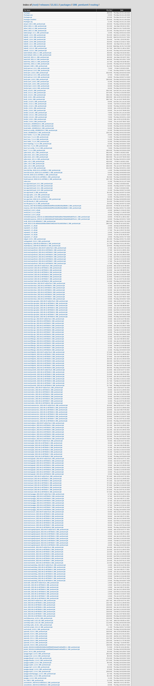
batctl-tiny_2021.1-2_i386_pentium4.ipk (36, 64)
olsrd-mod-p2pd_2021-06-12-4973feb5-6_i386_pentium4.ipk (43, 452)
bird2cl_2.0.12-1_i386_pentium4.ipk (35, 117)
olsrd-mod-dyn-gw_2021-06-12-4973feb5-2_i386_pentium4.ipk (44, 321)
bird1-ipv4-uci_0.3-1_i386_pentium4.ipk (36, 68)
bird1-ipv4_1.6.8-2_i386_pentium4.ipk (36, 73)
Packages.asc (28, 15)
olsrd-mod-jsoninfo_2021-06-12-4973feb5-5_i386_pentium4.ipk (44, 379)
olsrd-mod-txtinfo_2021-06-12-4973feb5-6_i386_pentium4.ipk (43, 558)
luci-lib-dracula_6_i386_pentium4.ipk (36, 201)
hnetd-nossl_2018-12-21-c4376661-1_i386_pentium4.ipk (42, 177)
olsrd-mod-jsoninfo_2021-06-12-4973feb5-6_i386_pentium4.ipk (44, 381)
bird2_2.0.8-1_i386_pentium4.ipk (34, 97)
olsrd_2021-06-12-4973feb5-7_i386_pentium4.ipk (39, 614)
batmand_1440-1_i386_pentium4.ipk (35, 66)
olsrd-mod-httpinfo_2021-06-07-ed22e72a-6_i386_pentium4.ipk (44, 352)
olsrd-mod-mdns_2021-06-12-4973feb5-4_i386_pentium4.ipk (43, 394)
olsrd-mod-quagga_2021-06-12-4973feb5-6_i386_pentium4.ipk (44, 505)
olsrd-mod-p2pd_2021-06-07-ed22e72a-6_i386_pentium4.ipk (43, 441)
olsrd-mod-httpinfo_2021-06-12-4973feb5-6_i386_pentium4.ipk (44, 363)
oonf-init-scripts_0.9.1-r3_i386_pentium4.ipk (38, 627)
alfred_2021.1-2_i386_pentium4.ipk (35, 28)
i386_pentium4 (80, 5)
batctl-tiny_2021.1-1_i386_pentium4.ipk (36, 61)
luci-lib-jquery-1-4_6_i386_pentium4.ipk (36, 203)
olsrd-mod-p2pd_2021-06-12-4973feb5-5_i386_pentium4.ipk (43, 450)
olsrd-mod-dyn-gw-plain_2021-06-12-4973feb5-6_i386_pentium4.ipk (45, 312)
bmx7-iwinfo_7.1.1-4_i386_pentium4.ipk (37, 135)
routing (94, 5)
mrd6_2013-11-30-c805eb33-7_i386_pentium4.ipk (39, 221)
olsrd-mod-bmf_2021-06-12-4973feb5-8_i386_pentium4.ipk (42, 281)
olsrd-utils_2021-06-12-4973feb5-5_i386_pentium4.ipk (41, 591)
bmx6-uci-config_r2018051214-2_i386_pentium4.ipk (40, 130)
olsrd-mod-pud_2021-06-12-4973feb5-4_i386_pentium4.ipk (42, 483)
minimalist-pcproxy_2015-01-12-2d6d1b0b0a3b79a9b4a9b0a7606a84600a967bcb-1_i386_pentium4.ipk (57, 217)
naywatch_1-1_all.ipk (30, 226)
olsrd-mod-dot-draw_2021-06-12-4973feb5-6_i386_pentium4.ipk (44, 294)
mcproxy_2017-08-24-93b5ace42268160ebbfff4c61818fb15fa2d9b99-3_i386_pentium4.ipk (52, 208)
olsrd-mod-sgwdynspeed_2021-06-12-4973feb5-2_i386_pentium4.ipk (46, 532)
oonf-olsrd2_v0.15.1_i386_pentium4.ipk (36, 629)
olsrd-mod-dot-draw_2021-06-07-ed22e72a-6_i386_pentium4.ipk (44, 283)
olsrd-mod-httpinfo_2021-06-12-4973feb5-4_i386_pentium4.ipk (44, 359)
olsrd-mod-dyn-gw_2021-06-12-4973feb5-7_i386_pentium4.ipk (44, 332)
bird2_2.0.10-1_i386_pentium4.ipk (35, 90)
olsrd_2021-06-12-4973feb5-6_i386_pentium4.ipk (39, 611)
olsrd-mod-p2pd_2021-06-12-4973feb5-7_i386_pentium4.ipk (43, 454)
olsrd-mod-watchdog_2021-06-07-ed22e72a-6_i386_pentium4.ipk (45, 565)
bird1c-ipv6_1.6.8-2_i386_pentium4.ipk (36, 84)
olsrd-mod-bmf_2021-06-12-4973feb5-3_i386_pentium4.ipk (42, 270)
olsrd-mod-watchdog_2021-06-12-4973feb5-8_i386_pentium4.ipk (44, 580)
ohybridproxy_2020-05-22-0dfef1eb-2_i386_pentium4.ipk (42, 243)
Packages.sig (28, 21)
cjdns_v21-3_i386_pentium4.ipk (34, 166)
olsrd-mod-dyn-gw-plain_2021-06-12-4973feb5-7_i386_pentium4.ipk (45, 314)
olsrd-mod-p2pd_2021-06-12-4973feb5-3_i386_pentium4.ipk (43, 445)
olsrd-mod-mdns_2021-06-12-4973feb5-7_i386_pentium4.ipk (43, 401)
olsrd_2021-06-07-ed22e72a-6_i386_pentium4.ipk (39, 600)
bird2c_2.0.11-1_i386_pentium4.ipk (35, 104)
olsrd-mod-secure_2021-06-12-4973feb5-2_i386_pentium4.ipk (43, 514)
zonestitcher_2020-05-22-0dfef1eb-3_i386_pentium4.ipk (42, 685)
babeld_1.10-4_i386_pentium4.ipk (35, 39)
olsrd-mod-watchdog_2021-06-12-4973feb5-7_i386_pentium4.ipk (44, 578)
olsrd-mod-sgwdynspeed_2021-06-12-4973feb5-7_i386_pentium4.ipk (46, 543)
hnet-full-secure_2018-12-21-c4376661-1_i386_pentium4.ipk (43, 172)
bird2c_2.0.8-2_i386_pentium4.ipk (35, 110)
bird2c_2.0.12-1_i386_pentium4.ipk (35, 106)
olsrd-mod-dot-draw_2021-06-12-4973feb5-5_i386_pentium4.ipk (44, 292)
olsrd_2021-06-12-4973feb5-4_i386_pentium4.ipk (39, 607)
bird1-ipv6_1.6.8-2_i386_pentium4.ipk (36, 79)
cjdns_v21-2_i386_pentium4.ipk (34, 163)
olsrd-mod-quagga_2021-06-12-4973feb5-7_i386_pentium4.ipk (44, 507)
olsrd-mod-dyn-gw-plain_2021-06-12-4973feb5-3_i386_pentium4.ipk (45, 305)
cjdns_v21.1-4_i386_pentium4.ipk (34, 168)
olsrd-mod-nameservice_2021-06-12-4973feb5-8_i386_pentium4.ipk (45, 421)
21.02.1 (55, 5)
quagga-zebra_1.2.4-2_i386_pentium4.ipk (37, 676)
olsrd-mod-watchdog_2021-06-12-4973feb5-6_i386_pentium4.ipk (44, 576)
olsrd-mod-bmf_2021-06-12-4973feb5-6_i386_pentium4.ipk (42, 276)
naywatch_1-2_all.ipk (30, 228)
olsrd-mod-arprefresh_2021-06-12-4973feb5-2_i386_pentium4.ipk (45, 250)
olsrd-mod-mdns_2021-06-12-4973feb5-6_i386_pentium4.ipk (43, 398)
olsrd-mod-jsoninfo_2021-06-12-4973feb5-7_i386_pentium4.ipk (44, 383)
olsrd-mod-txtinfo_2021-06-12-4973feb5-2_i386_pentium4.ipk (43, 549)
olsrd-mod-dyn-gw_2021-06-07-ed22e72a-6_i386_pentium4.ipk (44, 319)
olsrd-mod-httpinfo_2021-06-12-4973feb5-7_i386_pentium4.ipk (44, 365)
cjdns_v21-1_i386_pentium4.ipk (34, 161)
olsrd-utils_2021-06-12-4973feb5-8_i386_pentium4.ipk (41, 598)
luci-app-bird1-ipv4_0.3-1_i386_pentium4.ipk (38, 183)
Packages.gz (28, 17)
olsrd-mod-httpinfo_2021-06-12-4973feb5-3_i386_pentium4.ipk (44, 356)
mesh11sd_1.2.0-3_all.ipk (32, 214)
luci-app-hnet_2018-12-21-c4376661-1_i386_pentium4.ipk (42, 199)
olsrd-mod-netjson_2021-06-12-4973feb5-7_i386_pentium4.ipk (44, 436)
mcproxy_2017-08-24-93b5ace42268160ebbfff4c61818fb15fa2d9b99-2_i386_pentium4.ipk (52, 206)
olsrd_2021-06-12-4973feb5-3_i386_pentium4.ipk (39, 605)
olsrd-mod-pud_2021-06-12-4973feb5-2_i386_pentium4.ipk (42, 478)
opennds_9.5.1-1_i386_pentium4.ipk (35, 638)
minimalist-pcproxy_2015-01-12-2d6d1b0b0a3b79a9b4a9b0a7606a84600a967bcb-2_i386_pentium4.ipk (57, 219)
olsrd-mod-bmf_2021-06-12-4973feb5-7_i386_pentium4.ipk (42, 279)
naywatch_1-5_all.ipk (30, 232)
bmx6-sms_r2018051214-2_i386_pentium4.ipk (38, 126)
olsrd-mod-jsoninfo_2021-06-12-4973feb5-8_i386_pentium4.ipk (44, 385)
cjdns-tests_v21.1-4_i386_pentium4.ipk (36, 159)
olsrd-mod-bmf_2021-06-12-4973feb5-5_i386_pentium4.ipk (42, 274)
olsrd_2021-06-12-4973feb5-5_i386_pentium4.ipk (39, 609)
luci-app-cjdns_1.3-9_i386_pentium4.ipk (37, 197)
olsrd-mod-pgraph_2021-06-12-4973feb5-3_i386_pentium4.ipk (44, 463)
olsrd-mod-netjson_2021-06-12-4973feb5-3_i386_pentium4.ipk (44, 427)
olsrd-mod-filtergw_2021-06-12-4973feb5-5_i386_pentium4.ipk (44, 343)
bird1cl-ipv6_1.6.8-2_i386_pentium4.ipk (36, 88)
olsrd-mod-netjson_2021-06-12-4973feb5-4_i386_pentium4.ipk (44, 430)
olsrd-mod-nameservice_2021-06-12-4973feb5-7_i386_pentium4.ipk (45, 418)
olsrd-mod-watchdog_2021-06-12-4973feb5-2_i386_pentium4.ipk (44, 567)
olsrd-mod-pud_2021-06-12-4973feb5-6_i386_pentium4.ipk (42, 487)
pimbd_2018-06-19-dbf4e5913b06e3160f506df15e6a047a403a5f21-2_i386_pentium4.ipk (52, 649)
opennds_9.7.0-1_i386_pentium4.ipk (35, 642)
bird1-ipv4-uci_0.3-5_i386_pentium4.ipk (36, 70)
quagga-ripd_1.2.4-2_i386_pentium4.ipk (36, 667)
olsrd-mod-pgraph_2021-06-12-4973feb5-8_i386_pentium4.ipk (44, 474)
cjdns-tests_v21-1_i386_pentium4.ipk (36, 152)
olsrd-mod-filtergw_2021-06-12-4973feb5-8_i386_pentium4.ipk (44, 350)
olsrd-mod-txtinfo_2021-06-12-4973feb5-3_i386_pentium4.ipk (43, 552)
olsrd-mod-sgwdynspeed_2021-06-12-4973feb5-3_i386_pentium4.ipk (46, 534)
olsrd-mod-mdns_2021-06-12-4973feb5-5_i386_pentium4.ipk (43, 396)
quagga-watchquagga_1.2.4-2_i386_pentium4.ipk (40, 674)
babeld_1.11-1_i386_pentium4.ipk (35, 44)
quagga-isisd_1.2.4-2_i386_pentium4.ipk (37, 656)
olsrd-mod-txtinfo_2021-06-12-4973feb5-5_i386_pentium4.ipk (43, 556)
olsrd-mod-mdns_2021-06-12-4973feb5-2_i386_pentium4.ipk (43, 390)
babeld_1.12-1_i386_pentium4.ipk (35, 46)
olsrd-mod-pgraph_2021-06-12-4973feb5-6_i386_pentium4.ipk (44, 469)
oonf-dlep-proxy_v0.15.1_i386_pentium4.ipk (38, 618)
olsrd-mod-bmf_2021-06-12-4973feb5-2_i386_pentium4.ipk (42, 268)
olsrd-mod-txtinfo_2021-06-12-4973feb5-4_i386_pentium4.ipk (43, 554)
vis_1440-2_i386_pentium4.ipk (33, 680)
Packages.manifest (30, 19)
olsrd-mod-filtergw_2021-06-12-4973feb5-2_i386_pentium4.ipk (44, 336)
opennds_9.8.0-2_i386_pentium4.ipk (35, 645)
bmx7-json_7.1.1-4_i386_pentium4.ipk (36, 137)
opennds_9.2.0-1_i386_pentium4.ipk (35, 631)
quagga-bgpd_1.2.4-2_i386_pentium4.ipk (37, 653)
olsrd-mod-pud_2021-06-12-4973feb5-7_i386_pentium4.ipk (42, 489)
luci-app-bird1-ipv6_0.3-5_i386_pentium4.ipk (38, 190)
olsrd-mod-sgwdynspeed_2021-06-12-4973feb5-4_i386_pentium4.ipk (46, 536)
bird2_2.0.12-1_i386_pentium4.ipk (35, 95)
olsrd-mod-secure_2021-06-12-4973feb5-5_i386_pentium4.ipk (43, 520)
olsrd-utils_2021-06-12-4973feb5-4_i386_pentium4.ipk (41, 589)
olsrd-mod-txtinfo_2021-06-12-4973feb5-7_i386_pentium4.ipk (43, 560)
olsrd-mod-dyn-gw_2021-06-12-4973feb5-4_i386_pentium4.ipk (44, 325)
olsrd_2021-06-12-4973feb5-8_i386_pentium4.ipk (39, 616)
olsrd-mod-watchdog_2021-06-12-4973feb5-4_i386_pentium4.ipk (44, 571)
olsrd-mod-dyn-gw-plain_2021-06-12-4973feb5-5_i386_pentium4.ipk (45, 310)
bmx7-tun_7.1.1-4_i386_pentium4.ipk (36, 146)
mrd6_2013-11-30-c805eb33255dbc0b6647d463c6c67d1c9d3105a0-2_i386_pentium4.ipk (52, 223)
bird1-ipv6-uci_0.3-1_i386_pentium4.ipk (36, 75)
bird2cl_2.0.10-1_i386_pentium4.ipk (35, 112)
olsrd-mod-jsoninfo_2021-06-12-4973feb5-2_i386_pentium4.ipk (44, 372)
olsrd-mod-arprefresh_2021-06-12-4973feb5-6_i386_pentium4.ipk (45, 259)
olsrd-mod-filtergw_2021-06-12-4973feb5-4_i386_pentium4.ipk (44, 341)
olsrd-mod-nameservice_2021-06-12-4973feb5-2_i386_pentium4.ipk (45, 407)
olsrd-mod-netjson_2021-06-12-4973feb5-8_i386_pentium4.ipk (44, 438)
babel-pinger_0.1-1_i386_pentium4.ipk (36, 33)
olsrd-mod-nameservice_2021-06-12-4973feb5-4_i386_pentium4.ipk (45, 412)
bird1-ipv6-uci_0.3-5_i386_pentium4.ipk (36, 77)
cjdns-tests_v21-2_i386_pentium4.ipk (36, 155)
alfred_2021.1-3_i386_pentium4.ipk (35, 30)
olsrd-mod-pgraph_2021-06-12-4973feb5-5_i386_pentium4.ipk (44, 467)
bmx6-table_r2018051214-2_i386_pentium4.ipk (39, 128)
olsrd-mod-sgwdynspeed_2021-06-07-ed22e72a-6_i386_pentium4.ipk (46, 529)
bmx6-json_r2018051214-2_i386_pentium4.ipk (39, 124)
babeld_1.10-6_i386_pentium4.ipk (35, 42)
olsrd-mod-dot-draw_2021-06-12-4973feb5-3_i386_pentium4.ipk (44, 288)
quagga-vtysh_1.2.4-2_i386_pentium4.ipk (37, 671)
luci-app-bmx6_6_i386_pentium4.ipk (35, 192)
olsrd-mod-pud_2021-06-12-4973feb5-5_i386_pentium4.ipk (42, 485)
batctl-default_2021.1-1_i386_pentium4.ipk (37, 53)
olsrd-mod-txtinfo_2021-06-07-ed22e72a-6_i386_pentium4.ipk (44, 547)
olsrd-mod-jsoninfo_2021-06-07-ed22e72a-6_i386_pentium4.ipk (44, 370)
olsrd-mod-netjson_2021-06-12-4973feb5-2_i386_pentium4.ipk (44, 425)
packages (65, 5)
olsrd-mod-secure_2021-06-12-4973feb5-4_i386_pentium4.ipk (43, 518)
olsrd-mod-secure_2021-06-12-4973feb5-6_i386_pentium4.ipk (43, 523)
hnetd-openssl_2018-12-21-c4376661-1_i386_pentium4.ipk (42, 179)
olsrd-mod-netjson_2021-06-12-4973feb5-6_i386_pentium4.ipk (44, 434)
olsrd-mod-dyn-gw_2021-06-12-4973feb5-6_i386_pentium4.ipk (44, 330)
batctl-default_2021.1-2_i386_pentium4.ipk (37, 55)
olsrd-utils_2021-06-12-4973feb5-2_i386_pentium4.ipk (41, 585)
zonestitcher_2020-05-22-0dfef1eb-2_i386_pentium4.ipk (42, 682)
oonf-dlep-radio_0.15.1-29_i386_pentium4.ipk (38, 620)
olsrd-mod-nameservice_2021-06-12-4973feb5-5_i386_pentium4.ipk (45, 414)
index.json (27, 181)
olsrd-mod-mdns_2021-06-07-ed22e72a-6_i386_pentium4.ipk (43, 387)
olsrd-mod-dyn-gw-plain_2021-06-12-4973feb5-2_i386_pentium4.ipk (45, 303)
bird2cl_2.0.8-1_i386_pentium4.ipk (35, 119)
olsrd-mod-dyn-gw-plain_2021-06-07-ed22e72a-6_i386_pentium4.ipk (46, 301)
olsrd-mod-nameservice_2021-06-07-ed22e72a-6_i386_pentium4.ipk (46, 405)
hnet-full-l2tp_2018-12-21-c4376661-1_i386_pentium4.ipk (42, 170)
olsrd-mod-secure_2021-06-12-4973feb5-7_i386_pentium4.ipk (43, 525)
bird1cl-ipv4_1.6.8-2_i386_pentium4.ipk (36, 86)
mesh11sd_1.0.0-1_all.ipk (32, 210)
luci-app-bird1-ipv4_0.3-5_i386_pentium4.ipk (38, 186)
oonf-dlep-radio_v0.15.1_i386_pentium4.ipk (38, 625)
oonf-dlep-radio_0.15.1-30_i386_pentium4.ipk (38, 622)
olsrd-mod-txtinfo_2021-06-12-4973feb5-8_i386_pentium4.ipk (43, 563)
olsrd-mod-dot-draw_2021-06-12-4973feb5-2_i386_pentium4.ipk (44, 285)
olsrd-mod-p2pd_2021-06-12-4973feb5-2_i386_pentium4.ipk (43, 443)
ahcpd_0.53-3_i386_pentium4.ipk (34, 24)
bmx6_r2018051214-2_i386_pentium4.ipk (37, 132)
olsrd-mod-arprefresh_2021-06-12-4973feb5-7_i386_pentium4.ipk (45, 261)
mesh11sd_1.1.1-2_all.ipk (32, 212)
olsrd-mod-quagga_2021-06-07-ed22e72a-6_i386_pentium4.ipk (44, 494)
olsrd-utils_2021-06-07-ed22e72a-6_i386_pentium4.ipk (41, 583)
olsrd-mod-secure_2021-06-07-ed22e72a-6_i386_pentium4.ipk (44, 512)
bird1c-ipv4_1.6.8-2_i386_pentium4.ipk (36, 81)
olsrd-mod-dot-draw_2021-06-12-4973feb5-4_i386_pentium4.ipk (44, 290)
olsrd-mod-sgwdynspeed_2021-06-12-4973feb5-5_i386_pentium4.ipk (46, 538)
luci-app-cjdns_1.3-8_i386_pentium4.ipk (37, 195)
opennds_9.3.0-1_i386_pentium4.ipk (35, 634)
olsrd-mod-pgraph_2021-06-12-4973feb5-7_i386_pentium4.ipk (44, 472)
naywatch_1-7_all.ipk (30, 237)
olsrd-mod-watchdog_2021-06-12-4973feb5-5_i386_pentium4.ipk (44, 574)
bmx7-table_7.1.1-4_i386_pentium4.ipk (36, 141)
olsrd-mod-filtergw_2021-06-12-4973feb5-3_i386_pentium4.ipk (44, 339)
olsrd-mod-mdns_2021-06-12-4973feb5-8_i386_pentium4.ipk (43, 403)
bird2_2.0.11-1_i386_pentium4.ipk (35, 92)
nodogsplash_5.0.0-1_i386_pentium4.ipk (37, 241)
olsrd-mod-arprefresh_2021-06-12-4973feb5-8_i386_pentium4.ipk (45, 263)
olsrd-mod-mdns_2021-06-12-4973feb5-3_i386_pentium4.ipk (43, 392)
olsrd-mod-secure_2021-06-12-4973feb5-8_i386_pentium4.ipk (43, 527)
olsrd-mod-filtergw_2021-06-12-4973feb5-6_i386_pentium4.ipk (44, 345)
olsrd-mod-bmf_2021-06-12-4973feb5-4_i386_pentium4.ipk (42, 272)
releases (44, 5)
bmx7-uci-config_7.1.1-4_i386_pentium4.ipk (38, 148)
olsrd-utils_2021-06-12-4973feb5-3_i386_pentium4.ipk (41, 587)
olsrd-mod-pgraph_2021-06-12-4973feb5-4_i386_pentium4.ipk (44, 465)
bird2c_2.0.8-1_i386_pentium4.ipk (35, 108)
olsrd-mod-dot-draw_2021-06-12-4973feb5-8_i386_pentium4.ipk (44, 299)
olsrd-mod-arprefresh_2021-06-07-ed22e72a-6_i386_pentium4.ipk (45, 248)
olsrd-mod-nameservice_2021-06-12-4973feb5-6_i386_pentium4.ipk (45, 416)
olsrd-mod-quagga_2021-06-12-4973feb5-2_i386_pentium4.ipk (44, 496)
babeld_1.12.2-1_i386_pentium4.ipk (35, 50)
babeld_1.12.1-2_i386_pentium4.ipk (35, 48)
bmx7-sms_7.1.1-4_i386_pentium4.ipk (36, 139)
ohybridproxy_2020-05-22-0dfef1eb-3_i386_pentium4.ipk (42, 245)
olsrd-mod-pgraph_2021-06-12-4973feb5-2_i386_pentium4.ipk (44, 461)
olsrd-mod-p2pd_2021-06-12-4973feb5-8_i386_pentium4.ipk (43, 456)
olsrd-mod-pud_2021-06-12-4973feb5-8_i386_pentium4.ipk (42, 492)
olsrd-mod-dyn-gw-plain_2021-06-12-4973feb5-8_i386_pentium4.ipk (45, 316)
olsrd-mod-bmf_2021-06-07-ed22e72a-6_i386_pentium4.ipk (43, 265)
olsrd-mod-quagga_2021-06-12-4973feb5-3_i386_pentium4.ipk (44, 498)
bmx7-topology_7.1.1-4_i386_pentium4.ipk (37, 143)
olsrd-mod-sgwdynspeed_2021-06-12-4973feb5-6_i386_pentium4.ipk (46, 540)
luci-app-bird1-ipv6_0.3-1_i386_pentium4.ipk (38, 188)
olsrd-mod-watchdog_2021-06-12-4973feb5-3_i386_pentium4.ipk (44, 569)
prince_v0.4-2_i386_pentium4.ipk (34, 651)
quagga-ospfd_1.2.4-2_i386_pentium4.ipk (37, 665)
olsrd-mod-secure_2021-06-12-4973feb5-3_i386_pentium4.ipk (43, 516)
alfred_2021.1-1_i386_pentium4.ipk (35, 26)
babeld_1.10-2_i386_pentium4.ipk (35, 35)
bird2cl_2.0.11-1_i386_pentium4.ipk (35, 115)
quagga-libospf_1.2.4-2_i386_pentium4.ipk (37, 658)
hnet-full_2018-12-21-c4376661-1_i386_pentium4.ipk (40, 174)
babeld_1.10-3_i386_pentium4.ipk (35, 37)
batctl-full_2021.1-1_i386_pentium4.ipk (36, 57)
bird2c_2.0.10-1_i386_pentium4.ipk (35, 101)
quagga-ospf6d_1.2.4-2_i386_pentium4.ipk (37, 662)
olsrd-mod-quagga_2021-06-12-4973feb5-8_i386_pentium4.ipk (44, 509)
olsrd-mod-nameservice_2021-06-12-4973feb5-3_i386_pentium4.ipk (45, 410)
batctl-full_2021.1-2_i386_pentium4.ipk (36, 59)
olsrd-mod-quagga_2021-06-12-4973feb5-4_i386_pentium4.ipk (44, 500)
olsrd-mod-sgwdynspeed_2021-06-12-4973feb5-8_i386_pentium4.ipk (46, 545)
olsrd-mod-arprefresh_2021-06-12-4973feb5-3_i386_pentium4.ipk (45, 252)
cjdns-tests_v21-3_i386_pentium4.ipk (36, 157)
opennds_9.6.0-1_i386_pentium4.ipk (35, 640)
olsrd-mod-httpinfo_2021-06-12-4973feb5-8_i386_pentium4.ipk (44, 367)
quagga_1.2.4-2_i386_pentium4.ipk (35, 678)
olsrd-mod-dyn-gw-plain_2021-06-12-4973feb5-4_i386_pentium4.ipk (45, 308)
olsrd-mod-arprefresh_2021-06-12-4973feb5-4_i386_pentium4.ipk (45, 254)
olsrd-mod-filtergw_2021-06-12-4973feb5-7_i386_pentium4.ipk (44, 347)
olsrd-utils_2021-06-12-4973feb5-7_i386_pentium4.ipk (41, 596)
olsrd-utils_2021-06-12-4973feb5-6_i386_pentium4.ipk (41, 594)
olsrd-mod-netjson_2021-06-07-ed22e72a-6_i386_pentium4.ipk (44, 423)
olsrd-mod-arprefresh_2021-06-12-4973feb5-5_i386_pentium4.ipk (45, 257)
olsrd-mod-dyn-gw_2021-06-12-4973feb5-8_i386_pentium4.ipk (44, 334)
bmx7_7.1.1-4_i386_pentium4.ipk (34, 150)
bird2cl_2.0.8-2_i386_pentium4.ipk (35, 121)
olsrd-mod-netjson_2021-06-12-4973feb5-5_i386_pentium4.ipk (44, 432)
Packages (27, 13)
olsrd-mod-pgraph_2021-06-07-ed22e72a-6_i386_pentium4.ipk (44, 458)
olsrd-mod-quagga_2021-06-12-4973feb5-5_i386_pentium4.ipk (44, 503)
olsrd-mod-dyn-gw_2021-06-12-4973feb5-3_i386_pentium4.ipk (44, 323)
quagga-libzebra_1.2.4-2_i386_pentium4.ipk (38, 660)
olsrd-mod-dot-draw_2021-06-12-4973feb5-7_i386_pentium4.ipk (44, 297)
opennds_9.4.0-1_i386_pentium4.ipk (35, 636)
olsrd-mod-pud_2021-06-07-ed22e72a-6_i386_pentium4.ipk (43, 476)
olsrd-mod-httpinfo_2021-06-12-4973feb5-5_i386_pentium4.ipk (44, 361)
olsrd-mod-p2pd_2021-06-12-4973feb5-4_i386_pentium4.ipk (43, 447)
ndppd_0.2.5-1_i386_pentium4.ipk (35, 239)
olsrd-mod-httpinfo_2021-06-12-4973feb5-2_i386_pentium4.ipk (44, 354)
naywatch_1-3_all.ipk (30, 230)
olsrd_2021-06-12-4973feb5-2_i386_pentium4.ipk (39, 603)
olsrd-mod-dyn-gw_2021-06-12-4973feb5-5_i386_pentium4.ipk (44, 328)
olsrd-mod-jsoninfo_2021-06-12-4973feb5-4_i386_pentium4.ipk (44, 376)
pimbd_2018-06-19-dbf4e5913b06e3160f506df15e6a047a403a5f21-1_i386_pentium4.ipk (52, 647)
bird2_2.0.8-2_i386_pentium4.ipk (34, 99)
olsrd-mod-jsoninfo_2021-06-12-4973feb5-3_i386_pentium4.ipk (44, 374)
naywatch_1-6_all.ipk (30, 234)
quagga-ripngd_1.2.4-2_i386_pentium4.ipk (37, 669)
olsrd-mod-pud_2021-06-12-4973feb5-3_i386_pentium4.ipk (42, 481)
